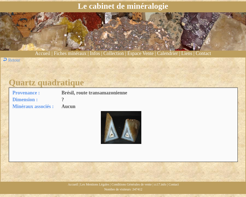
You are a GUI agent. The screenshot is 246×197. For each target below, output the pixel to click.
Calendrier (167, 53)
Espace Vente (140, 53)
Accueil (42, 53)
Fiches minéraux (70, 53)
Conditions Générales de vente (132, 184)
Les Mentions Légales (94, 184)
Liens (186, 53)
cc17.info (160, 184)
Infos (95, 53)
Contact (203, 53)
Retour (12, 60)
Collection (113, 53)
